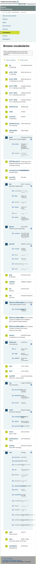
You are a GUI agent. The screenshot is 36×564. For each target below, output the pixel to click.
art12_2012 (13, 72)
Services (4, 36)
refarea (16, 207)
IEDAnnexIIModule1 (15, 302)
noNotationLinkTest (17, 486)
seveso (11, 445)
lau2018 (12, 376)
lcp (10, 383)
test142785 (17, 494)
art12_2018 (13, 79)
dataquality (13, 130)
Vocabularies (6, 32)
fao (10, 184)
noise (11, 432)
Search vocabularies (11, 60)
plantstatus (17, 395)
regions (16, 421)
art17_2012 (13, 93)
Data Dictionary (15, 12)
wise (10, 539)
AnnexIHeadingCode (17, 309)
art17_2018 (13, 100)
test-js (16, 489)
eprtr (11, 137)
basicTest (17, 457)
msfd (11, 410)
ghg (10, 275)
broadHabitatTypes (17, 416)
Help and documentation (9, 16)
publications (13, 439)
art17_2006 (13, 86)
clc (15, 349)
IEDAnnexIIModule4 (15, 326)
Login (21, 4)
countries (17, 233)
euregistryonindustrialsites (15, 170)
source (16, 258)
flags (15, 196)
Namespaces (6, 39)
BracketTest (17, 461)
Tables (4, 22)
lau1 (10, 366)
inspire (11, 335)
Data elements (6, 26)
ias (10, 289)
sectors (16, 403)
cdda (11, 112)
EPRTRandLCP (14, 161)
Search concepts (24, 60)
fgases (11, 226)
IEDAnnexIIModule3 (15, 317)
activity (16, 144)
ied (10, 295)
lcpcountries (17, 389)
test (10, 452)
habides (12, 282)
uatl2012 (16, 358)
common (12, 116)
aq (10, 65)
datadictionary (14, 123)
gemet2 (11, 244)
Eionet (9, 12)
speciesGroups (17, 426)
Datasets (5, 19)
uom (10, 532)
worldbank (13, 546)
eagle (16, 353)
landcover (12, 342)
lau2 (10, 371)
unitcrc (16, 217)
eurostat (12, 177)
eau (15, 469)
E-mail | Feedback (7, 558)
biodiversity (13, 107)
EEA (10, 2)
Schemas (5, 29)
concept (16, 248)
